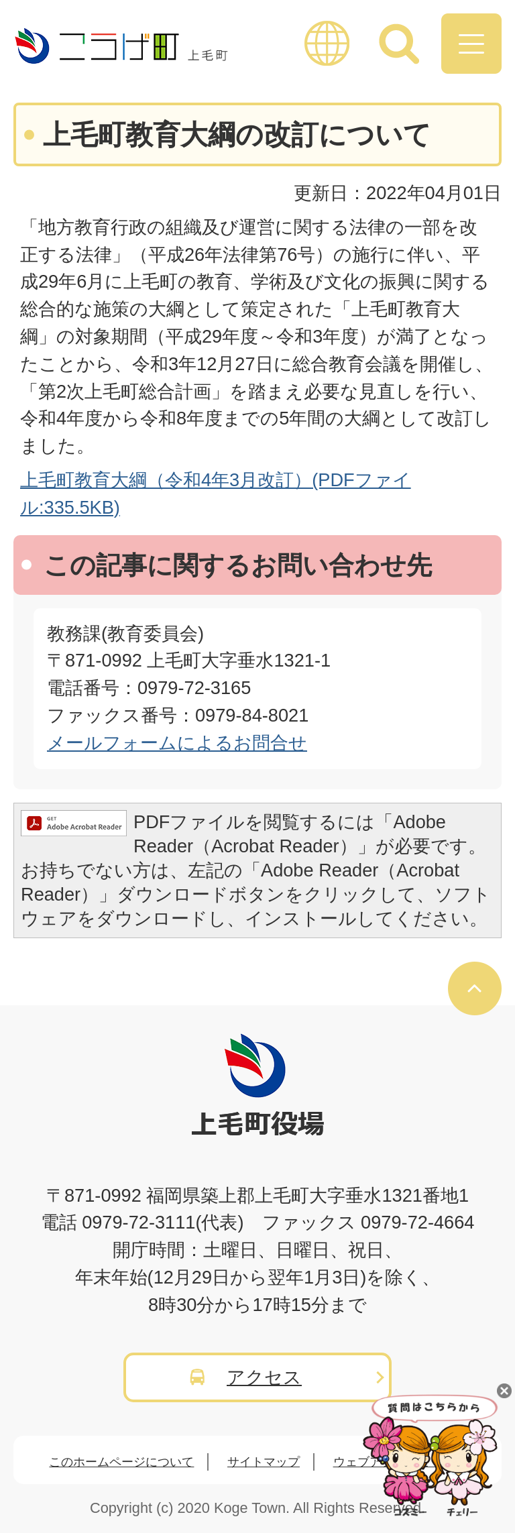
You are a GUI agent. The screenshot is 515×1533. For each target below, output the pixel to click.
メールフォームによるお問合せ (177, 742)
